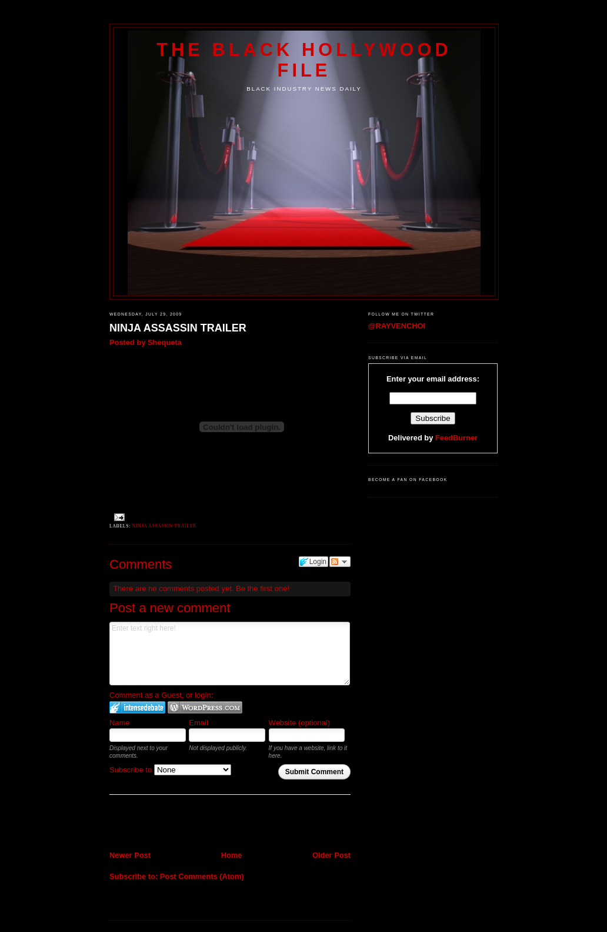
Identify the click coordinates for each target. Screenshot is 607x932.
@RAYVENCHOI (396, 325)
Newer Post (130, 855)
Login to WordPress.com (205, 707)
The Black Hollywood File (303, 59)
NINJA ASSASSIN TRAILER (177, 328)
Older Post (331, 855)
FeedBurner (456, 437)
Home (231, 855)
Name (119, 722)
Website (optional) (300, 722)
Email (198, 722)
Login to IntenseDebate (137, 707)
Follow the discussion (340, 561)
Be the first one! (262, 588)
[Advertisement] (178, 823)
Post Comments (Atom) (202, 876)
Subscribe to (170, 769)
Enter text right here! (229, 653)
